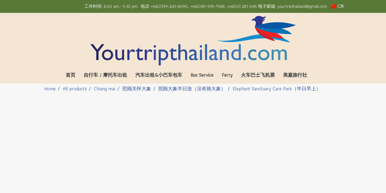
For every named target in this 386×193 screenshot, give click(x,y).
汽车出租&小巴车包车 (158, 75)
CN (337, 6)
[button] (319, 75)
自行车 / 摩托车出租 (105, 75)
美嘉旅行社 (295, 75)
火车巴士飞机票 (258, 75)
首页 (70, 75)
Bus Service (202, 75)
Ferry (227, 75)
